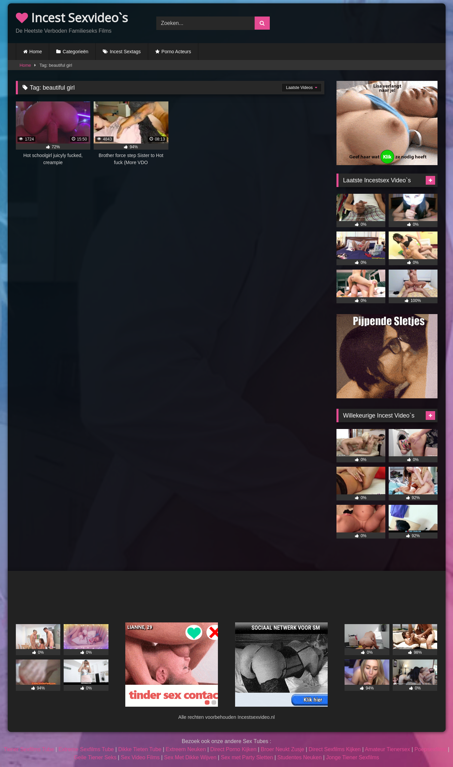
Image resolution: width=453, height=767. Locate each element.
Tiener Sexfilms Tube (29, 749)
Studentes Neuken (300, 757)
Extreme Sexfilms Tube (86, 749)
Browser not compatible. (367, 22)
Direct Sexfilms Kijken (335, 749)
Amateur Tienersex (387, 749)
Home (35, 51)
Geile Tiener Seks (95, 757)
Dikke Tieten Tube (139, 749)
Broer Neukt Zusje (282, 749)
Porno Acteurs (176, 51)
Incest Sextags (125, 51)
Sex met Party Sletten (247, 757)
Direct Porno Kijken (233, 749)
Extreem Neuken (186, 749)
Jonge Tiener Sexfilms (352, 757)
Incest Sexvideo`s (72, 17)
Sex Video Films (140, 757)
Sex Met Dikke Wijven (190, 757)
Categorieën (75, 51)
